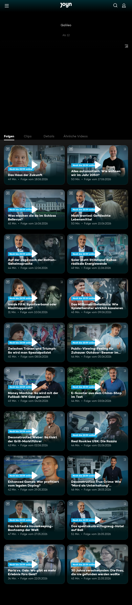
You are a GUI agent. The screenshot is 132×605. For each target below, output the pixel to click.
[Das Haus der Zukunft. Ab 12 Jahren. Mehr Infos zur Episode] (34, 165)
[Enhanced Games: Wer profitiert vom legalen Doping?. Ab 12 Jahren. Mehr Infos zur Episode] (34, 475)
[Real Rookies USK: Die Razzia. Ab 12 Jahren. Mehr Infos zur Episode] (97, 431)
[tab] (10, 136)
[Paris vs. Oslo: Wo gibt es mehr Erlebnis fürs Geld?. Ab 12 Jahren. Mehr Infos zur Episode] (34, 564)
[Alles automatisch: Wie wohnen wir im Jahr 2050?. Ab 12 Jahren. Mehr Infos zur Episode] (97, 165)
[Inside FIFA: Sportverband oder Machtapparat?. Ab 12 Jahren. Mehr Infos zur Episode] (34, 298)
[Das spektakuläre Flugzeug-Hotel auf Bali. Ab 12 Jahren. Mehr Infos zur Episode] (97, 520)
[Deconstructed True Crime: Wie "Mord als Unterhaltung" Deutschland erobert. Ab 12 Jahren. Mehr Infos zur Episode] (97, 475)
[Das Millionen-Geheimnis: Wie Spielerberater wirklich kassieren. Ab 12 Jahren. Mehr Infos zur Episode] (97, 298)
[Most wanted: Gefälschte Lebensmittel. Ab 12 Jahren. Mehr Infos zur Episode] (97, 209)
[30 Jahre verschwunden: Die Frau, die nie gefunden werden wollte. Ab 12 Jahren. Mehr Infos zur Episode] (97, 564)
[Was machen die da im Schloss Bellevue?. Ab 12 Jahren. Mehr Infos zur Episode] (34, 209)
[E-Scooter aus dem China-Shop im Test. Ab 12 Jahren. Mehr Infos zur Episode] (97, 387)
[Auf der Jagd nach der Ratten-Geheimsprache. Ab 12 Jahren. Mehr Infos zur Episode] (34, 254)
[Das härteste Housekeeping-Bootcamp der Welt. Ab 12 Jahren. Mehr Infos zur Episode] (34, 520)
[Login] (124, 5)
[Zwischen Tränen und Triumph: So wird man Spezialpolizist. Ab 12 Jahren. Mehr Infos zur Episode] (34, 342)
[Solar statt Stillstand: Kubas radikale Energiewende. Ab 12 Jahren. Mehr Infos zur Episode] (97, 254)
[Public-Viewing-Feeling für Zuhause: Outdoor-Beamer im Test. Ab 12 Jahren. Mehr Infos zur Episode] (97, 342)
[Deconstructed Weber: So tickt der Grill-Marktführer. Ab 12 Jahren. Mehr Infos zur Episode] (34, 431)
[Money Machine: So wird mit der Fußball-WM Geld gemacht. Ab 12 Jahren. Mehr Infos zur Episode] (34, 387)
